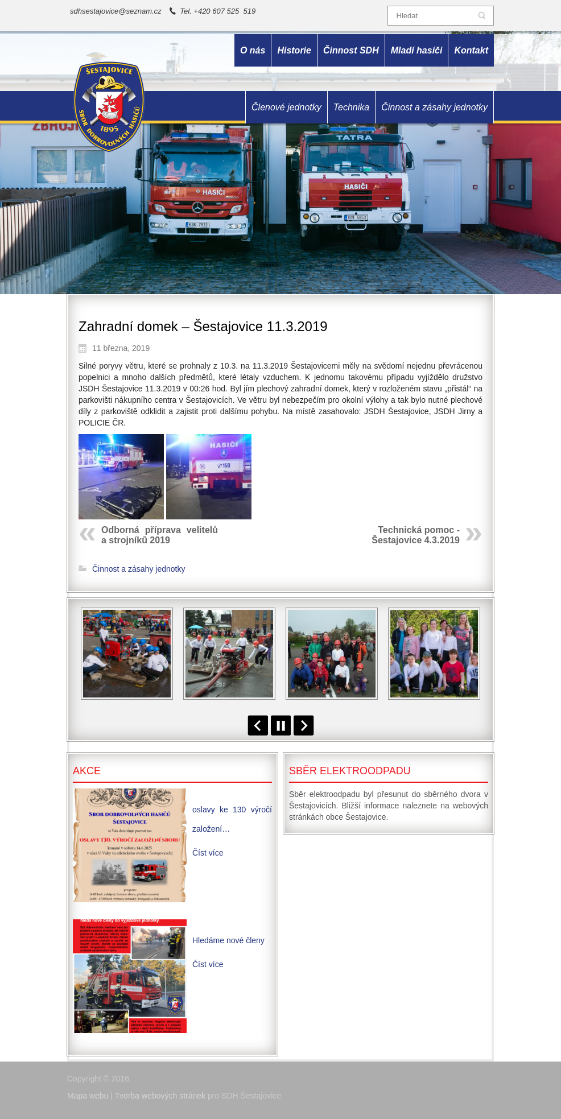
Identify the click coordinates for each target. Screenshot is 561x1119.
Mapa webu (87, 1095)
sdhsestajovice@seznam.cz (116, 11)
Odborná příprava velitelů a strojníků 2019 (159, 535)
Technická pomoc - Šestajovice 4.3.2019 (416, 535)
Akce (87, 771)
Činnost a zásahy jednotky (138, 568)
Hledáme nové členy (228, 940)
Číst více (207, 852)
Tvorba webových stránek (160, 1095)
